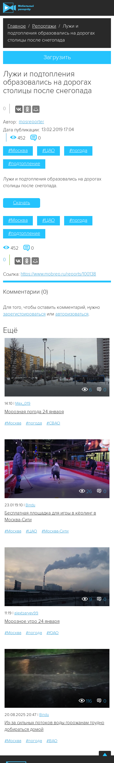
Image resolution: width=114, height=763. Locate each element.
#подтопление (24, 163)
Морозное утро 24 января (32, 621)
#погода (78, 150)
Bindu (30, 505)
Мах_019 (22, 403)
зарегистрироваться (24, 314)
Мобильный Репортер (18, 8)
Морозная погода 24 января (34, 411)
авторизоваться (71, 314)
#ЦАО (48, 150)
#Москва (18, 150)
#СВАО (53, 423)
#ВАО (52, 740)
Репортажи (44, 26)
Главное (17, 26)
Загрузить (57, 57)
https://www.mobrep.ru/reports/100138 (58, 274)
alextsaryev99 (26, 613)
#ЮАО (53, 632)
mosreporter (31, 121)
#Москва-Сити (55, 531)
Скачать (21, 202)
